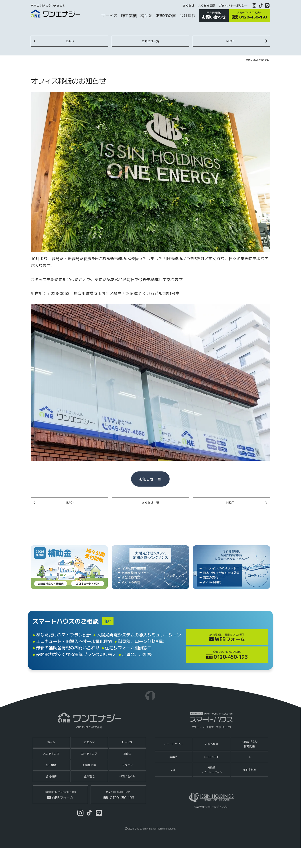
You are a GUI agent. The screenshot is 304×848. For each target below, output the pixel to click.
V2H (173, 769)
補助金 (127, 753)
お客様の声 (89, 765)
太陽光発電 (211, 744)
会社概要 (51, 776)
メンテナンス (51, 753)
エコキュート (211, 756)
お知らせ (188, 5)
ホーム (51, 742)
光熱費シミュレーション (211, 769)
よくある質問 (206, 5)
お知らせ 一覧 (150, 479)
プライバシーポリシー (233, 5)
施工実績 (51, 765)
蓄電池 (173, 756)
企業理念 (89, 776)
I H (249, 756)
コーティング (89, 753)
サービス (127, 742)
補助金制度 (249, 769)
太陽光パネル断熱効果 (249, 744)
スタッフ (127, 765)
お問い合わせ (127, 776)
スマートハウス (173, 744)
